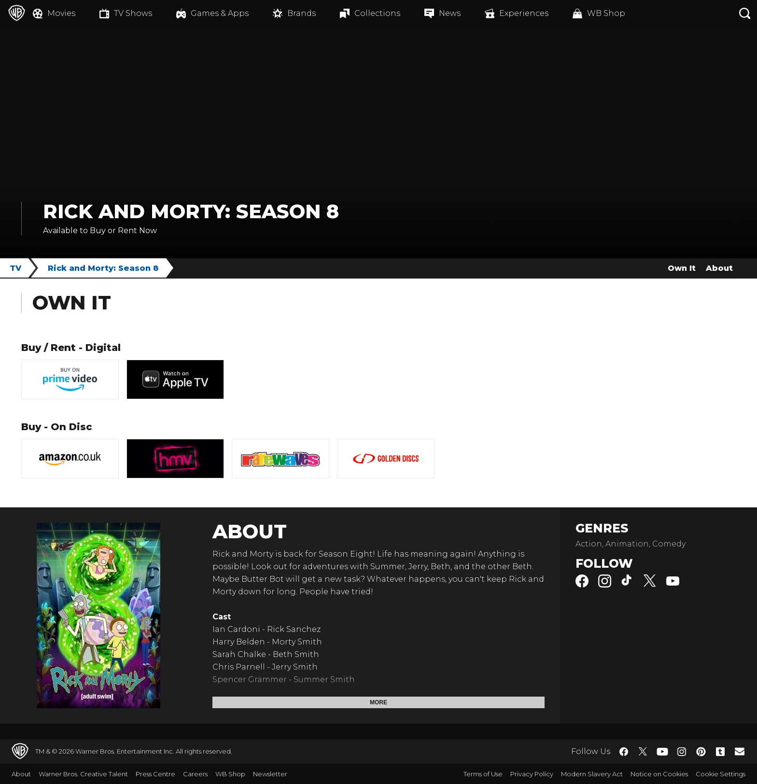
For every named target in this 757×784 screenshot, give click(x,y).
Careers (195, 774)
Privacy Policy (531, 774)
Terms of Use (483, 774)
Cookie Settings (720, 774)
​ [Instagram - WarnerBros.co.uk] (681, 751)
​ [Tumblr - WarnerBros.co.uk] (720, 751)
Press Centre (155, 774)
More (378, 702)
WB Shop (230, 774)
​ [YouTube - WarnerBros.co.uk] (662, 751)
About (719, 268)
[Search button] (745, 13)
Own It (682, 268)
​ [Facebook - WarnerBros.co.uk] (624, 751)
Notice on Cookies (659, 774)
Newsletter (270, 774)
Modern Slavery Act (592, 774)
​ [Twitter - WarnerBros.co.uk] (643, 751)
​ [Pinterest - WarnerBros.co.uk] (701, 751)
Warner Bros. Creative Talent (83, 774)
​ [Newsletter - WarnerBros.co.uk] (739, 751)
